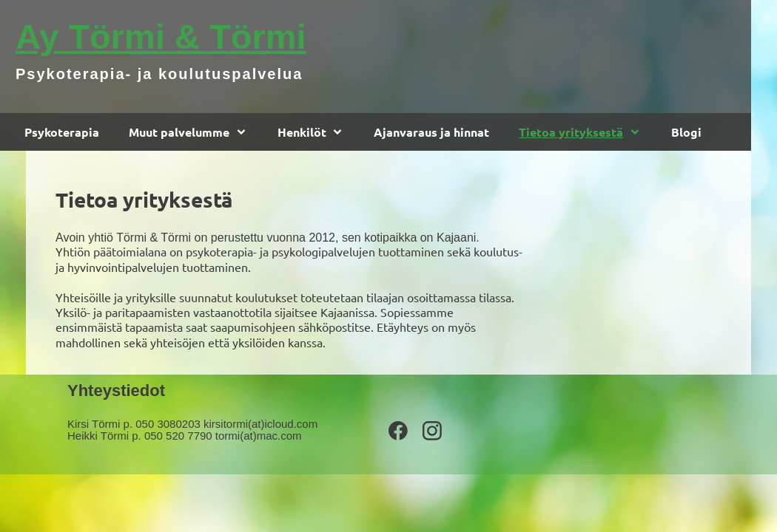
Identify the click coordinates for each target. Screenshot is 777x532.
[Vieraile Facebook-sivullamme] (398, 430)
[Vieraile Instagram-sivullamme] (432, 430)
